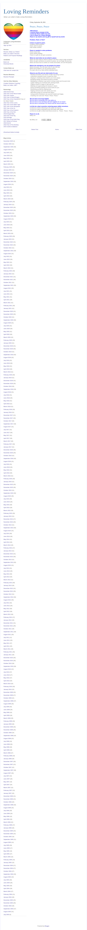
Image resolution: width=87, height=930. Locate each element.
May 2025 (6, 158)
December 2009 (8, 692)
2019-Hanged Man (9, 114)
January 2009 (8, 724)
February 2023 (8, 236)
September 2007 (8, 770)
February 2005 (8, 859)
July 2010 (6, 672)
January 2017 (8, 447)
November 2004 (8, 868)
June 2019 (7, 363)
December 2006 (8, 796)
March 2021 (7, 302)
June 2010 (7, 675)
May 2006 (6, 816)
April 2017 (7, 438)
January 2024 (8, 204)
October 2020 (8, 317)
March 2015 (7, 510)
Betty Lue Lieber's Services (11, 53)
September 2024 (8, 181)
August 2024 (7, 184)
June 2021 (7, 294)
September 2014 (8, 527)
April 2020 (7, 334)
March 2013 (7, 579)
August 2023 (7, 219)
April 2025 (7, 161)
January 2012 (8, 620)
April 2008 (7, 750)
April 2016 (7, 473)
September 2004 (8, 874)
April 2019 (7, 369)
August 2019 (7, 357)
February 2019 (8, 375)
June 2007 (7, 779)
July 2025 (6, 152)
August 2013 (7, 565)
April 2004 (7, 888)
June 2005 (7, 848)
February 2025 (8, 167)
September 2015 (8, 493)
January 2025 (8, 170)
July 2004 (6, 880)
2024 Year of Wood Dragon (11, 97)
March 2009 (7, 718)
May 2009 (6, 712)
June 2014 (7, 536)
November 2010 (8, 660)
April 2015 (7, 507)
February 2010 (8, 686)
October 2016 (8, 455)
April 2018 (7, 403)
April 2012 (7, 611)
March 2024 (7, 199)
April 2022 (7, 265)
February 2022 (8, 271)
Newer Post (34, 129)
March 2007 (7, 787)
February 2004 (8, 894)
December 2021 (8, 276)
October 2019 (8, 351)
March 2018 (7, 406)
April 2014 (7, 542)
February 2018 (8, 409)
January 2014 (8, 551)
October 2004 (8, 871)
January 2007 (8, 793)
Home (57, 129)
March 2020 (7, 337)
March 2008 (7, 753)
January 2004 (8, 897)
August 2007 (7, 773)
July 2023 (6, 222)
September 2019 (8, 354)
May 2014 (6, 539)
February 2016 (8, 478)
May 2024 (6, 193)
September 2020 (8, 320)
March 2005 (7, 857)
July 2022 (6, 256)
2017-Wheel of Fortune (10, 121)
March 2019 (7, 372)
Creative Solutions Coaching (12, 83)
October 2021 (8, 282)
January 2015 (8, 516)
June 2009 (7, 709)
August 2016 (7, 461)
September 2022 (8, 250)
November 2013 (8, 556)
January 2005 (8, 862)
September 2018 (8, 389)
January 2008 (8, 758)
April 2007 (7, 784)
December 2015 (8, 484)
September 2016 (8, 458)
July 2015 (6, 499)
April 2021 (7, 299)
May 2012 (6, 608)
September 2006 (8, 805)
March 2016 (7, 476)
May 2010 (6, 678)
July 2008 (6, 741)
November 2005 (8, 833)
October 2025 (8, 144)
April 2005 (7, 854)
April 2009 (7, 715)
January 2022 (8, 274)
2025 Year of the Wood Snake (12, 93)
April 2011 (7, 646)
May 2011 (6, 643)
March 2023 (7, 233)
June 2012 (7, 605)
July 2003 (6, 914)
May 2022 (6, 262)
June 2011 (7, 640)
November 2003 (8, 903)
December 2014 (8, 519)
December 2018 (8, 380)
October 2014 (8, 525)
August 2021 (7, 288)
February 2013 (8, 582)
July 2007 (6, 776)
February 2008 (8, 755)
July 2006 (6, 810)
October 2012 (8, 594)
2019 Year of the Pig (9, 115)
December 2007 (8, 761)
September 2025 (8, 147)
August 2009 (7, 704)
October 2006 (8, 802)
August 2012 (7, 600)
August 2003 (7, 911)
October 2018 (8, 386)
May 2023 (6, 227)
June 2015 (7, 502)
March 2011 (7, 649)
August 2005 (7, 842)
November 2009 (8, 695)
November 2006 (8, 799)
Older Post (79, 129)
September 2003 (8, 909)
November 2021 (8, 279)
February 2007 (8, 790)
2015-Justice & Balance (10, 126)
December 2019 (8, 346)
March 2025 (7, 164)
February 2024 (8, 201)
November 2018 (8, 383)
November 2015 (8, 487)
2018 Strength (8, 117)
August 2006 (7, 807)
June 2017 (7, 432)
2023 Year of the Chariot (11, 99)
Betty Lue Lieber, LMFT (10, 85)
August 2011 (7, 634)
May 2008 (6, 747)
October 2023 (8, 213)
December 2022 (8, 242)
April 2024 (7, 196)
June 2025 (7, 155)
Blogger (47, 926)
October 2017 (8, 421)
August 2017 (7, 426)
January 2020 (8, 343)
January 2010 (8, 689)
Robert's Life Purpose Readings (13, 55)
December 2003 (8, 900)
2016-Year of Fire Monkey (11, 125)
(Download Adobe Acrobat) (11, 132)
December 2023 (8, 207)
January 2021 (8, 308)
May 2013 (6, 574)
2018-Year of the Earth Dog (12, 119)
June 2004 (7, 882)
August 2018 (7, 392)
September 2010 (8, 666)
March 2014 (7, 545)
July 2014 (6, 533)
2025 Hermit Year (9, 92)
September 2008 (8, 735)
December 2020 (8, 311)
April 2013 (7, 577)
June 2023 (7, 224)
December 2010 (8, 657)
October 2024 (8, 178)
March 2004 (7, 891)
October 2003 (8, 906)
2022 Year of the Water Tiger (12, 104)
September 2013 (8, 562)
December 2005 (8, 831)
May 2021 (6, 297)
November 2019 (8, 349)
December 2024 (8, 173)
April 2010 (7, 681)
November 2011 (8, 626)
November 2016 (8, 452)
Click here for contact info (11, 70)
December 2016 (8, 450)
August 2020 (7, 323)
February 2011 (8, 652)
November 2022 (8, 245)
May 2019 (6, 366)
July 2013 (6, 568)
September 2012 (8, 597)
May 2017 (6, 435)
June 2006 (7, 813)
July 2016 (6, 464)
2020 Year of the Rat (10, 112)
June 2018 (7, 398)
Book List (6, 62)
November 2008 (8, 730)
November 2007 (8, 764)
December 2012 (8, 588)
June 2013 (7, 571)
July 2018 (6, 395)
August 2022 (7, 253)
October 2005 (8, 836)
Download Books (8, 64)
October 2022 (8, 248)
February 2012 (8, 617)
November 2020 (8, 314)
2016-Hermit (7, 123)
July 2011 (6, 637)
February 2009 (8, 721)
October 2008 (8, 732)
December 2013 (8, 554)
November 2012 (8, 591)
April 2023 (7, 230)
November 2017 (8, 418)
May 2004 (6, 885)
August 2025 (7, 149)
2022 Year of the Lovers (10, 103)
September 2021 (8, 285)
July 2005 (6, 845)
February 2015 (8, 513)
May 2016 (6, 470)
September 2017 (8, 424)
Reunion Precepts (9, 77)
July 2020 (6, 326)
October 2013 (8, 559)
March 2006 (7, 822)
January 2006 (8, 828)
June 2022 (7, 259)
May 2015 (6, 504)
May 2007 (6, 782)
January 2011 (8, 654)
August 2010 (7, 669)
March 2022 (7, 268)
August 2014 (7, 530)
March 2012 (7, 614)
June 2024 (7, 190)
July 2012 (6, 603)
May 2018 (6, 401)
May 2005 (6, 851)
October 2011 (8, 629)
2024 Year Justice (9, 95)
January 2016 (8, 481)
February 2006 (8, 825)
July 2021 (6, 291)
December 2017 (8, 415)
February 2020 (8, 340)
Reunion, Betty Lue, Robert (11, 52)
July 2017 (6, 429)
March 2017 (7, 441)
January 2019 (8, 377)
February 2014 (8, 548)
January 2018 (8, 412)
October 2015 (8, 490)
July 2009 (6, 706)
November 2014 (8, 522)
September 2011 (8, 631)
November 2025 (8, 141)
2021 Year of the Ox (9, 108)
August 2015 (7, 496)
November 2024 (8, 175)
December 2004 (8, 865)
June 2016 (7, 467)
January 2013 (8, 585)
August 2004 (7, 877)
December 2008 (8, 727)
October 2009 (8, 698)
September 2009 (8, 701)
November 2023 (8, 210)
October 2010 (8, 663)
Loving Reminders (26, 11)
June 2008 (7, 744)
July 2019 (6, 360)
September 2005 (8, 839)
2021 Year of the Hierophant (12, 106)
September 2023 (8, 216)
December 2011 (8, 623)
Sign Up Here (7, 45)
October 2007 (8, 767)
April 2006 (7, 819)
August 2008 (7, 738)
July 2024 (6, 187)
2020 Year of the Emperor (11, 110)
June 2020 (7, 328)
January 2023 (8, 239)
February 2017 (8, 444)
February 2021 (8, 305)
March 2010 (7, 683)
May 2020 (6, 331)
